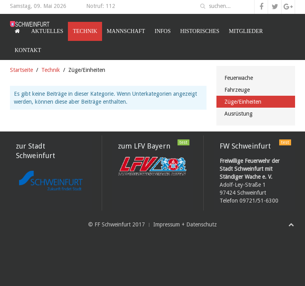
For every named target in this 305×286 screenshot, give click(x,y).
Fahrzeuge (237, 90)
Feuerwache (238, 78)
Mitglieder (246, 31)
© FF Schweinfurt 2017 (116, 224)
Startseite (21, 70)
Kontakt (28, 50)
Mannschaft (126, 31)
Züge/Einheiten (242, 102)
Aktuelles (47, 31)
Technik (85, 31)
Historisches (200, 31)
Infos (162, 31)
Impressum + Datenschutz (185, 224)
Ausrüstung (238, 113)
